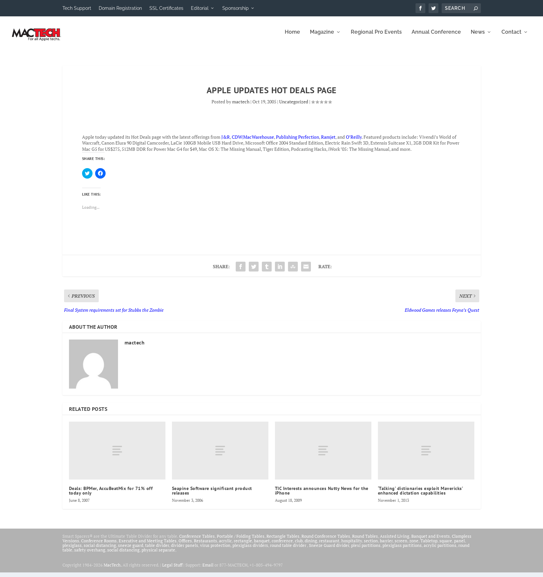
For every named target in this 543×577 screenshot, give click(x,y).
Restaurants (205, 545)
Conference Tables (197, 541)
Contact (511, 37)
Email (207, 569)
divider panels (184, 550)
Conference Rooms (99, 545)
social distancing (100, 550)
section (371, 545)
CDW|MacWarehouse (253, 141)
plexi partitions (366, 550)
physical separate (158, 554)
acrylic (225, 545)
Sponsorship (235, 8)
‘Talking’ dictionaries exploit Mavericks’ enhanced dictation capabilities (420, 495)
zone (413, 545)
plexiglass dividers (250, 550)
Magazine (322, 37)
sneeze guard (130, 550)
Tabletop (428, 545)
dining (311, 545)
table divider (157, 550)
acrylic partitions (440, 550)
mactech (240, 106)
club (299, 545)
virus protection (215, 550)
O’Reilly (354, 141)
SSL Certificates (166, 8)
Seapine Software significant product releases (212, 495)
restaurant (329, 545)
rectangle (243, 545)
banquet (262, 545)
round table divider (288, 550)
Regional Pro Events (376, 37)
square (445, 545)
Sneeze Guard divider (329, 550)
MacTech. (113, 569)
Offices (185, 545)
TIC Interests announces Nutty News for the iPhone (321, 495)
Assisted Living (394, 541)
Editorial (200, 8)
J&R (225, 141)
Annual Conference (436, 37)
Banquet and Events (430, 541)
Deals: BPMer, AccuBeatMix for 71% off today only (111, 495)
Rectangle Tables (282, 541)
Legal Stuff (172, 569)
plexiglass (72, 550)
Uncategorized (293, 106)
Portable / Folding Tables (240, 541)
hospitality (351, 545)
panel (459, 545)
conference (282, 545)
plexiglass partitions (402, 550)
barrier (386, 545)
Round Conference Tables (325, 541)
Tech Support (76, 8)
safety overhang (89, 554)
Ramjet (328, 141)
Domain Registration (120, 8)
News (478, 37)
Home (292, 37)
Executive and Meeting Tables (148, 545)
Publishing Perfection (297, 141)
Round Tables (365, 541)
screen (401, 545)
